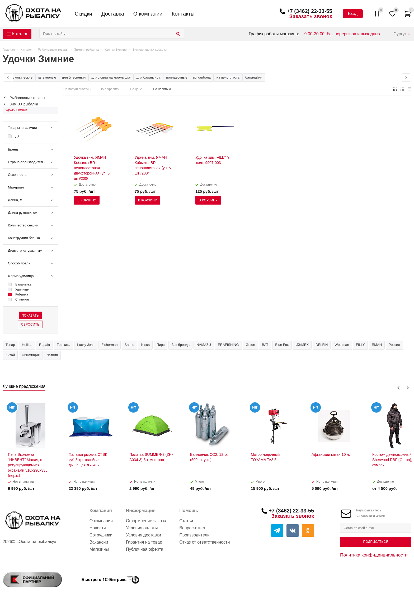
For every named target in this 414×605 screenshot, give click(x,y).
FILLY (360, 345)
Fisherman (109, 345)
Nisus (145, 345)
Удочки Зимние (16, 110)
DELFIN (322, 345)
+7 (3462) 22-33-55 (309, 11)
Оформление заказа (146, 521)
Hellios (27, 345)
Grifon (250, 345)
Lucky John (86, 345)
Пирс (160, 345)
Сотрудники (101, 535)
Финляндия (31, 355)
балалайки (253, 77)
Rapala (44, 345)
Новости (98, 528)
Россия (394, 345)
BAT (265, 345)
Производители (194, 535)
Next (407, 388)
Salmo (129, 345)
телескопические (19, 77)
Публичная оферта (144, 549)
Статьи (186, 521)
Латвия (52, 355)
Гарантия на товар (144, 542)
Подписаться (375, 542)
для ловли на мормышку (110, 77)
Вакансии (99, 542)
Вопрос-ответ (192, 528)
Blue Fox (282, 345)
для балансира (148, 77)
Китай (10, 355)
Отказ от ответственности (204, 542)
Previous (398, 388)
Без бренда (180, 345)
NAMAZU (203, 345)
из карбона (201, 77)
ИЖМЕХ (302, 345)
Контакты (183, 14)
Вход (352, 13)
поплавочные (176, 77)
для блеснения (74, 77)
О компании (147, 14)
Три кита (63, 345)
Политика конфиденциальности (374, 555)
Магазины (99, 549)
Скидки (83, 14)
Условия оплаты (142, 528)
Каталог (19, 34)
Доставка (112, 14)
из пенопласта (228, 77)
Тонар (10, 345)
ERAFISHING (228, 345)
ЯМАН (377, 345)
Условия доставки (143, 535)
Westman (342, 345)
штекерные (47, 77)
